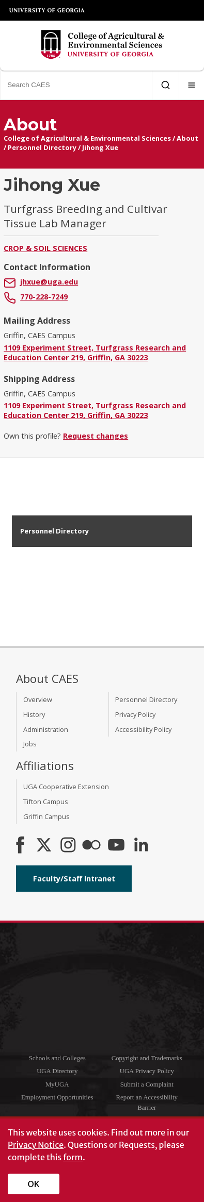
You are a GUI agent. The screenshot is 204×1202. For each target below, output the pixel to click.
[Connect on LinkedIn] (141, 845)
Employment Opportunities (57, 1097)
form (73, 1157)
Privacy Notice (36, 1145)
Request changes (95, 436)
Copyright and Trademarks (147, 1058)
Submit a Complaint (147, 1084)
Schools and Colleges (57, 1058)
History (34, 714)
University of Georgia (47, 10)
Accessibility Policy (143, 729)
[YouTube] (116, 845)
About (187, 138)
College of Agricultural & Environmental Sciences (87, 138)
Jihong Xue (100, 147)
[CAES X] (45, 845)
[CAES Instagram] (68, 845)
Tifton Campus (45, 801)
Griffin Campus (46, 816)
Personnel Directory (42, 147)
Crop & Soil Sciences (45, 248)
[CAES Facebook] (20, 845)
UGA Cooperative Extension (66, 786)
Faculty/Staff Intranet (74, 878)
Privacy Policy (135, 714)
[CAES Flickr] (91, 845)
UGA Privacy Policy (147, 1071)
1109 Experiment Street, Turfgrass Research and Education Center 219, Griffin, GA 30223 (95, 352)
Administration (45, 729)
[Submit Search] (165, 85)
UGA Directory (57, 1071)
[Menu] (191, 85)
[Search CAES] (76, 85)
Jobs (30, 743)
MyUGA (57, 1084)
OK (34, 1184)
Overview (37, 699)
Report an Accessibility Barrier (147, 1102)
